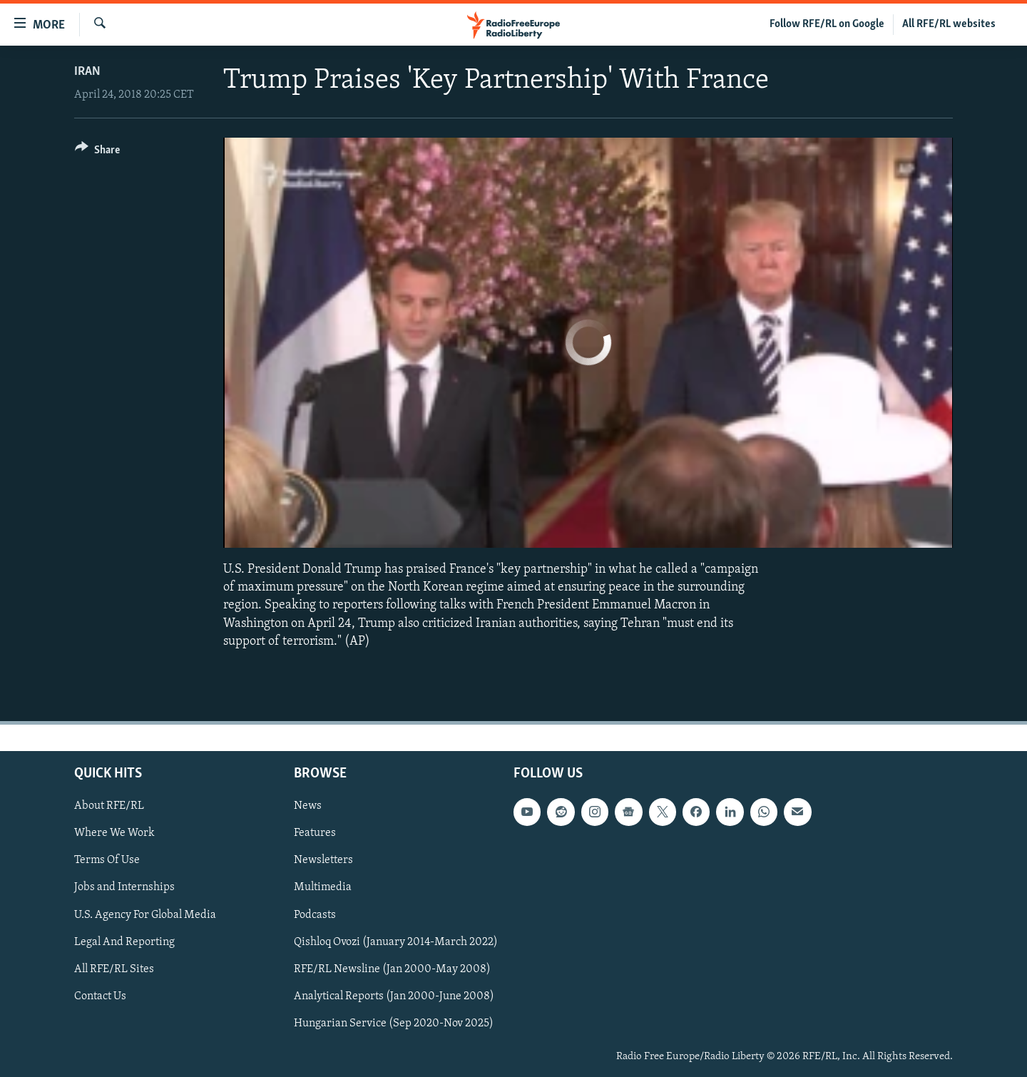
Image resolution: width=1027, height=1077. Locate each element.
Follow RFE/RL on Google (827, 24)
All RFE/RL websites (949, 24)
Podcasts (315, 914)
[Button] (97, 152)
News (308, 806)
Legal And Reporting (124, 941)
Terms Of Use (107, 860)
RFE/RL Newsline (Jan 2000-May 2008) (392, 969)
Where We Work (114, 833)
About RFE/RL (109, 806)
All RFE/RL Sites (114, 969)
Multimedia (323, 887)
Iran (87, 71)
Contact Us (100, 996)
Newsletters (323, 860)
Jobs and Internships (124, 887)
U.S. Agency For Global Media (145, 914)
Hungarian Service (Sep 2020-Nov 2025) (394, 1023)
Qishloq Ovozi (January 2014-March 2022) (396, 941)
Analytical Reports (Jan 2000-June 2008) (394, 996)
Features (315, 833)
